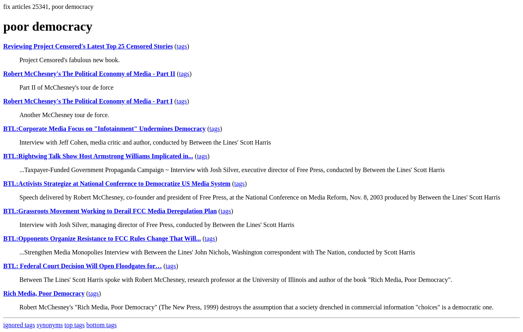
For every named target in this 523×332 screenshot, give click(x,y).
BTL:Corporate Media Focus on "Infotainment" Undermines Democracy (104, 128)
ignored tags (19, 324)
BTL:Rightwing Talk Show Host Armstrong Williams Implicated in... (98, 156)
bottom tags (101, 324)
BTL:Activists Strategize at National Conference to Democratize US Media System (117, 183)
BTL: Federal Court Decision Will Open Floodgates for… (82, 266)
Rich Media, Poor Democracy (43, 293)
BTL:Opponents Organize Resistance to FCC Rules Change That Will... (102, 238)
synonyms (50, 324)
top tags (75, 324)
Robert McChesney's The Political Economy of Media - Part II (89, 73)
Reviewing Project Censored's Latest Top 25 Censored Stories (88, 46)
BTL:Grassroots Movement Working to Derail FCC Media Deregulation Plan (110, 211)
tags (181, 46)
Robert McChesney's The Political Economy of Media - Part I (88, 101)
